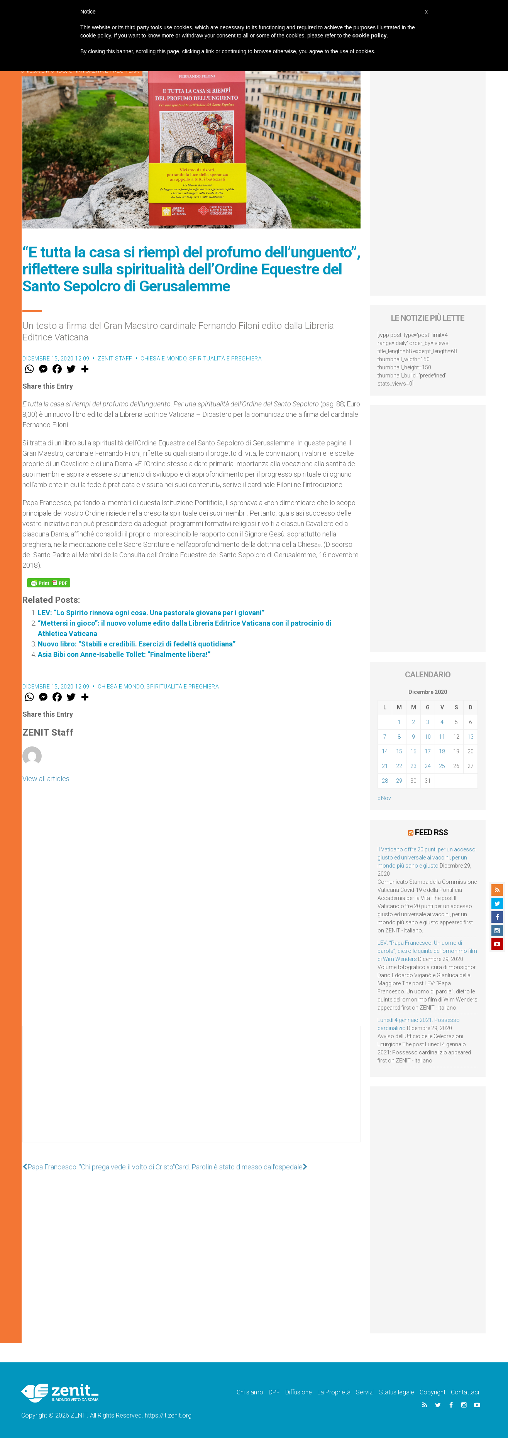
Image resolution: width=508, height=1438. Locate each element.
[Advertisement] (191, 1092)
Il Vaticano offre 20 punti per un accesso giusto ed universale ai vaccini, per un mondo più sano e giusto (427, 857)
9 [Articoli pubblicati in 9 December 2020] (413, 737)
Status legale (396, 1392)
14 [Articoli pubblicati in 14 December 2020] (385, 751)
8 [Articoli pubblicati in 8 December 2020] (399, 737)
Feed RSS (431, 832)
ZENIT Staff (115, 358)
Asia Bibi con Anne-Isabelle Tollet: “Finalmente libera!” (124, 654)
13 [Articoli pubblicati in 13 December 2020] (470, 737)
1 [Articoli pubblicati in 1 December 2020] (399, 722)
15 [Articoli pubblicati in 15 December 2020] (399, 751)
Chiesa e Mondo (163, 358)
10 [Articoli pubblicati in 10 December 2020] (428, 737)
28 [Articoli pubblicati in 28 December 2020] (385, 781)
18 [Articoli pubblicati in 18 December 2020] (442, 751)
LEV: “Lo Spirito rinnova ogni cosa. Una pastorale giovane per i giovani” (151, 613)
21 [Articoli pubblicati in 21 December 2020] (385, 766)
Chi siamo (250, 1392)
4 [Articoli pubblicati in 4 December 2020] (442, 722)
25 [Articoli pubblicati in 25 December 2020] (442, 766)
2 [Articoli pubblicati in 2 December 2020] (413, 722)
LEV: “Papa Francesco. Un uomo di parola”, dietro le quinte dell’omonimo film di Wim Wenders (427, 951)
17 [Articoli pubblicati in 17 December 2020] (428, 751)
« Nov (384, 798)
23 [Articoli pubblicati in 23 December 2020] (413, 766)
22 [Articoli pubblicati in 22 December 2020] (399, 766)
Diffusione (298, 1392)
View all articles (45, 779)
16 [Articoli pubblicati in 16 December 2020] (413, 751)
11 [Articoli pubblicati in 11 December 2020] (442, 737)
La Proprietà (334, 1392)
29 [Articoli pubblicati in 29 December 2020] (399, 781)
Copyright (432, 1392)
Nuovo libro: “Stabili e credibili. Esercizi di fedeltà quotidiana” (136, 644)
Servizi (365, 1392)
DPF (274, 1392)
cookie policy (369, 35)
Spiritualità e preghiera (225, 358)
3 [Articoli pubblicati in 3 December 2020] (427, 722)
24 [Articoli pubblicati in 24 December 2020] (428, 766)
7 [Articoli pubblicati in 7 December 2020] (384, 737)
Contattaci (465, 1392)
